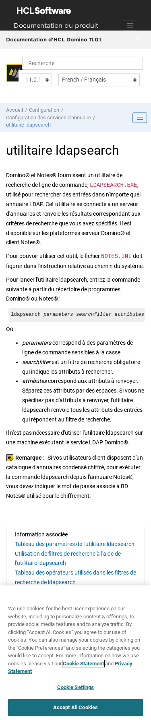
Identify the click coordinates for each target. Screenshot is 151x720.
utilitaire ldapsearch (28, 125)
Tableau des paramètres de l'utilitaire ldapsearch (74, 544)
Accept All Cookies (75, 707)
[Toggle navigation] (130, 25)
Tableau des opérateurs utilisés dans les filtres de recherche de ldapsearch (75, 577)
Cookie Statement (83, 664)
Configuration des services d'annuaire (48, 118)
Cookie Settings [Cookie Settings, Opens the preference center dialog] (75, 687)
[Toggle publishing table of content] (139, 117)
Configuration (44, 110)
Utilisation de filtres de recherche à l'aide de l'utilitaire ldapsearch (68, 558)
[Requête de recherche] (82, 63)
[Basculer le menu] (137, 40)
